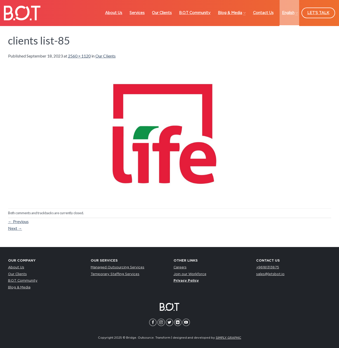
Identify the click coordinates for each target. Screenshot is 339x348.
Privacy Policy (186, 280)
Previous (18, 221)
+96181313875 (267, 267)
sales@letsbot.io (270, 274)
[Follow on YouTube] (186, 322)
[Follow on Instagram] (161, 322)
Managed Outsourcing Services (117, 267)
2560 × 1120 (79, 55)
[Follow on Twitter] (169, 322)
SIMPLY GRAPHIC (228, 337)
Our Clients (105, 55)
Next (15, 228)
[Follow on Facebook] (153, 322)
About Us (16, 267)
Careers (180, 267)
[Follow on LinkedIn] (178, 322)
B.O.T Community (23, 280)
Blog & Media (19, 287)
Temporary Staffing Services (115, 274)
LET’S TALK (318, 13)
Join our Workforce (190, 274)
